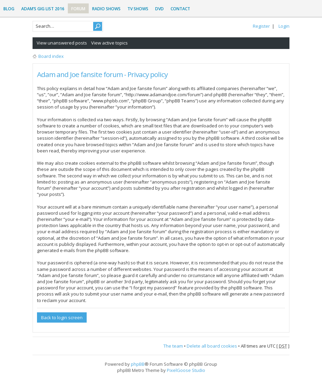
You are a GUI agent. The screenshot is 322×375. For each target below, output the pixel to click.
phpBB (138, 364)
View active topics (109, 43)
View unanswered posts (62, 43)
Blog (8, 9)
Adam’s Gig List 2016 (42, 9)
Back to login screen (62, 317)
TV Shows (137, 9)
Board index (51, 56)
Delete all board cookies (212, 346)
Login (283, 26)
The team (173, 346)
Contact (180, 9)
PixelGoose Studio (186, 370)
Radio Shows (106, 9)
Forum (78, 9)
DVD (159, 9)
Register (261, 26)
